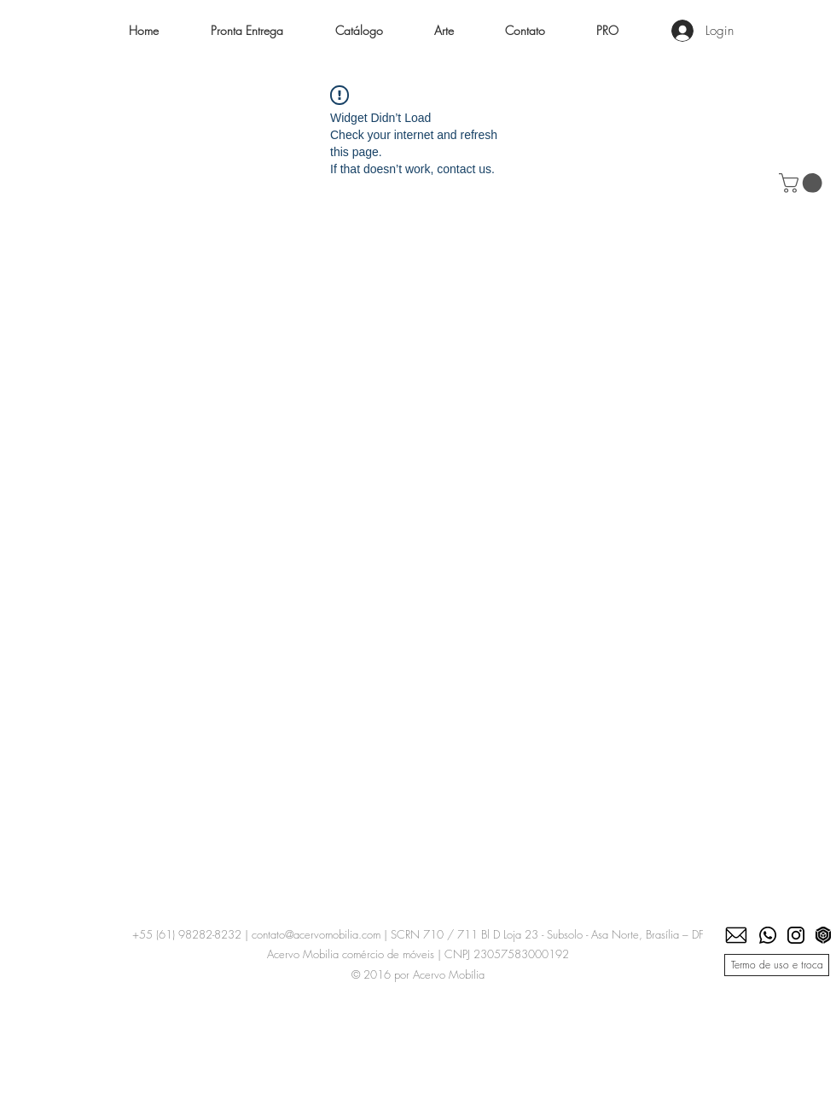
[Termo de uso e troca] (776, 965)
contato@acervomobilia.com (316, 934)
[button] (359, 30)
